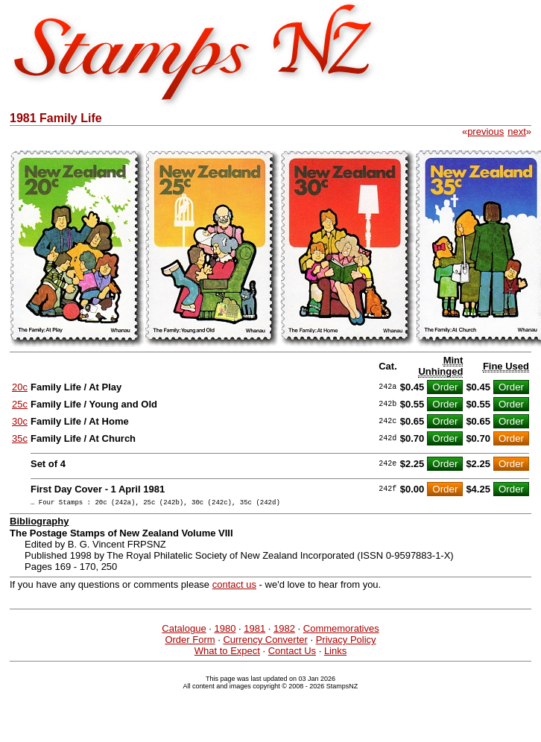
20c (20, 387)
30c (20, 421)
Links (335, 653)
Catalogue (184, 630)
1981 (254, 630)
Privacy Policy (346, 641)
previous (485, 131)
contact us (234, 586)
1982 (284, 630)
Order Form (190, 641)
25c (20, 404)
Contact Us (292, 653)
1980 (224, 630)
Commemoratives (341, 630)
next (516, 131)
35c (20, 438)
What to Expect (227, 653)
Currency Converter (265, 641)
